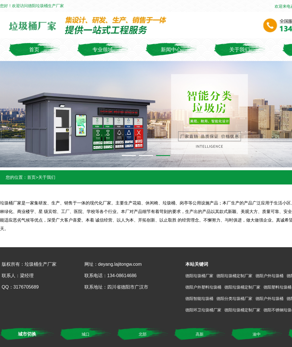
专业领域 (102, 49)
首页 (34, 49)
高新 (200, 334)
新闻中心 (171, 49)
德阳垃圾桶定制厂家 (234, 275)
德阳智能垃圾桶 (199, 298)
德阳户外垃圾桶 (269, 275)
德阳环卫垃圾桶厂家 (203, 310)
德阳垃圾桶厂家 (199, 275)
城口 (86, 334)
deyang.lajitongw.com (120, 264)
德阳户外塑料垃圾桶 (203, 287)
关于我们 (239, 49)
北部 (143, 334)
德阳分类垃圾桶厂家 (234, 298)
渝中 (257, 334)
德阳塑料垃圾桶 (277, 287)
